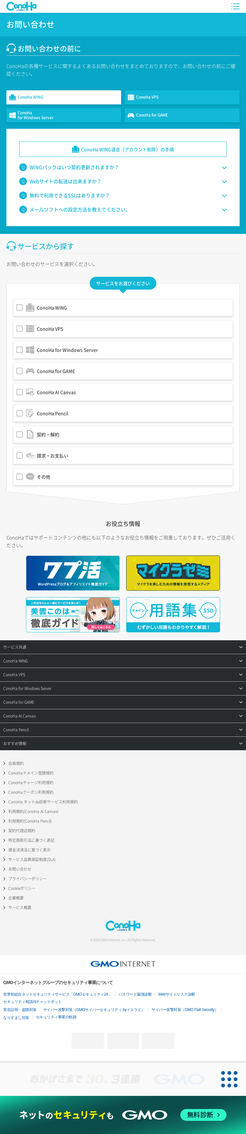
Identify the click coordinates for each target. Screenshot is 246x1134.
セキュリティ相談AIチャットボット (32, 1001)
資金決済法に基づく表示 (29, 850)
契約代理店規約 (21, 831)
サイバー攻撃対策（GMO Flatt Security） (185, 1009)
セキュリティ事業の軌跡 (56, 1017)
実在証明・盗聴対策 (20, 1009)
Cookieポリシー (22, 888)
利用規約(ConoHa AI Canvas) (33, 811)
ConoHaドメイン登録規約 (30, 773)
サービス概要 (19, 907)
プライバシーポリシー (27, 879)
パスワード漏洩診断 (135, 994)
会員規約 (16, 763)
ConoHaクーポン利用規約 (30, 792)
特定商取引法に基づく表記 (31, 840)
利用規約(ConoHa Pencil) (30, 821)
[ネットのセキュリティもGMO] (123, 1114)
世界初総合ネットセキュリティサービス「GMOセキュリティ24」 (57, 994)
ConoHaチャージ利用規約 (30, 782)
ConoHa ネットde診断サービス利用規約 (43, 802)
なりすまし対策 (16, 1017)
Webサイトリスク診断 (176, 994)
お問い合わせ (19, 869)
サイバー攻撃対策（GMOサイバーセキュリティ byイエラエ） (94, 1009)
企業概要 (16, 898)
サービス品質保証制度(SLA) (32, 859)
